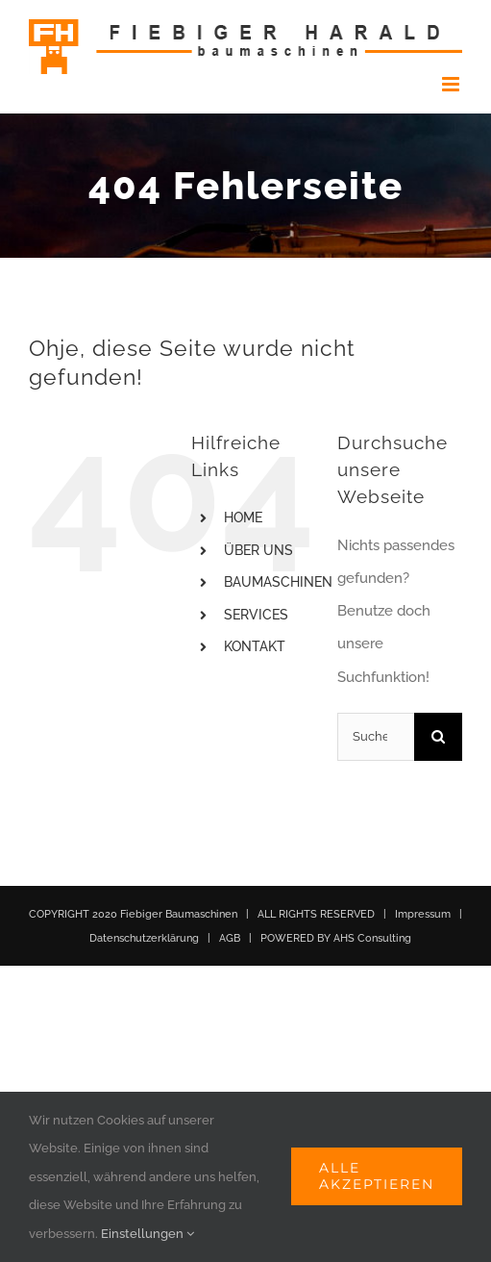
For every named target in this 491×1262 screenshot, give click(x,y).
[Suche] (438, 737)
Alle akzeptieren (376, 1176)
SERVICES (256, 614)
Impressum (423, 914)
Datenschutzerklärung (144, 938)
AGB (229, 938)
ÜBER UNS (258, 550)
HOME (243, 517)
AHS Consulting (372, 938)
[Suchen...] (375, 737)
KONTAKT (254, 646)
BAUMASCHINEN (278, 582)
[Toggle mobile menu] (452, 84)
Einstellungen (147, 1233)
